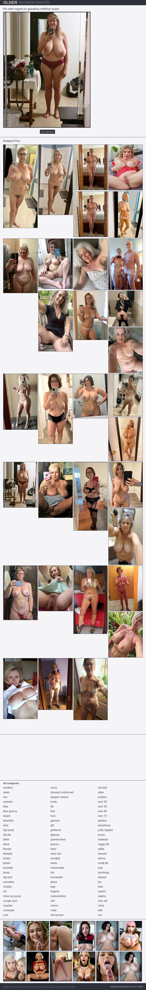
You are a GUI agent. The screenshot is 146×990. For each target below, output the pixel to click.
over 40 (102, 801)
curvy (53, 787)
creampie (8, 910)
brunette (8, 867)
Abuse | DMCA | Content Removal (21, 986)
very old (102, 900)
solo (100, 867)
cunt (5, 915)
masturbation (58, 896)
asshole (7, 801)
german (55, 820)
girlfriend (55, 830)
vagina (102, 896)
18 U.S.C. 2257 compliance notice (57, 986)
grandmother (58, 839)
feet (52, 811)
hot (52, 872)
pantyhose (104, 825)
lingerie (54, 891)
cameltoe (8, 882)
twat (100, 886)
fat (52, 806)
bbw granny (10, 811)
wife (100, 910)
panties (102, 820)
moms (54, 905)
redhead (103, 839)
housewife (56, 877)
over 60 (102, 811)
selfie (101, 848)
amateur (8, 787)
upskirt (102, 891)
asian (6, 792)
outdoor (102, 797)
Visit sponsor (47, 131)
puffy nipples (105, 830)
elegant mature (59, 797)
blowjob (7, 853)
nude (53, 910)
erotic (53, 801)
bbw (5, 806)
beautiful (8, 820)
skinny (101, 858)
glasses (55, 834)
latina (53, 882)
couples (7, 905)
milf (52, 900)
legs (52, 886)
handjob (55, 858)
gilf (52, 825)
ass (5, 797)
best (5, 825)
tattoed (102, 877)
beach (7, 815)
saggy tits (103, 844)
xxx (100, 915)
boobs (7, 858)
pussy (101, 834)
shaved (102, 853)
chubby (7, 886)
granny (54, 844)
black (6, 844)
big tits (7, 834)
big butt (7, 877)
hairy (53, 848)
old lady (102, 787)
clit (5, 891)
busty (6, 872)
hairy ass (55, 853)
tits (99, 882)
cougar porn (10, 900)
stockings (103, 872)
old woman (56, 915)
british (6, 863)
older (101, 792)
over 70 (102, 815)
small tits (103, 863)
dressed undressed (61, 792)
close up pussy (12, 896)
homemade (57, 867)
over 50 (102, 806)
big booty (8, 830)
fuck (52, 815)
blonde (7, 848)
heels (53, 863)
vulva (101, 905)
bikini (6, 839)
